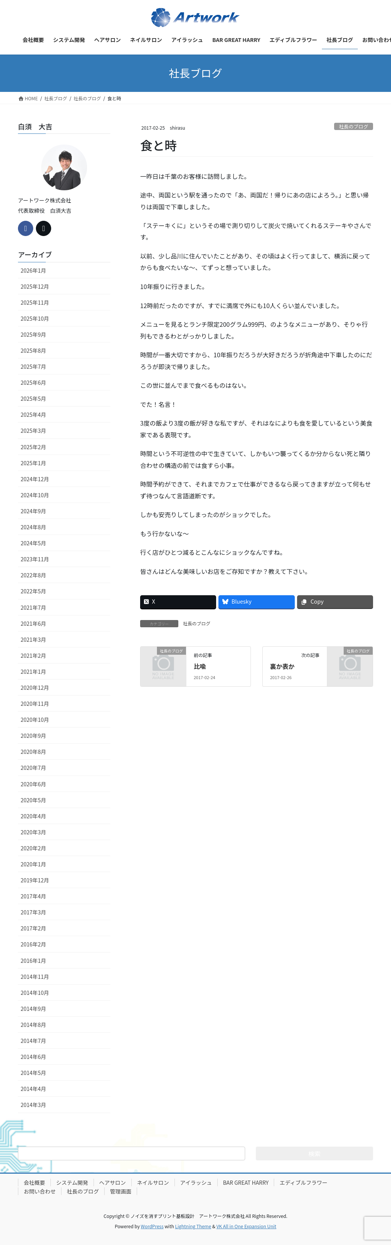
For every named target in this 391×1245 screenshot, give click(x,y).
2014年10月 (35, 992)
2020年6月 (33, 784)
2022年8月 (33, 575)
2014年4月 (33, 1088)
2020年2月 (33, 848)
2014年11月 (35, 976)
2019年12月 (35, 880)
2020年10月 (35, 719)
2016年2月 (33, 944)
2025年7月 (33, 366)
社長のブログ (353, 126)
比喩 (200, 666)
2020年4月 (33, 816)
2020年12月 (35, 687)
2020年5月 (33, 800)
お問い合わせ (40, 1191)
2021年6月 (33, 623)
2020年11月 (35, 703)
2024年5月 (33, 543)
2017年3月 (33, 912)
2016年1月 (33, 960)
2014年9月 (33, 1008)
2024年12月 (35, 479)
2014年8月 (33, 1024)
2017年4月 (33, 896)
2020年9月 (33, 735)
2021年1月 (33, 671)
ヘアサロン (112, 1182)
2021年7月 (33, 607)
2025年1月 (33, 463)
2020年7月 (33, 767)
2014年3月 (33, 1104)
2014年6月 (33, 1056)
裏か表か (282, 666)
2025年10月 (35, 318)
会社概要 (34, 1182)
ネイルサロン (153, 1182)
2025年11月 (35, 302)
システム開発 (72, 1182)
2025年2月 (33, 447)
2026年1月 (33, 270)
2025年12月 (35, 286)
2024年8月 (33, 527)
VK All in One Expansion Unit (246, 1226)
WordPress (152, 1226)
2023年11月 (35, 559)
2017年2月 (33, 928)
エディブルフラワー (303, 1182)
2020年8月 (33, 751)
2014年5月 (33, 1072)
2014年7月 (33, 1040)
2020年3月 (33, 832)
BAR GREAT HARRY (246, 1182)
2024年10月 (35, 495)
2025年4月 (33, 414)
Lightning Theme (193, 1226)
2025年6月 (33, 382)
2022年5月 (33, 591)
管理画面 (120, 1191)
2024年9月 (33, 511)
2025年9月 (33, 334)
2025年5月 (33, 398)
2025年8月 (33, 350)
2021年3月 (33, 639)
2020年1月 (33, 864)
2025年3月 (33, 430)
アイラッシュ (196, 1182)
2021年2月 (33, 655)
